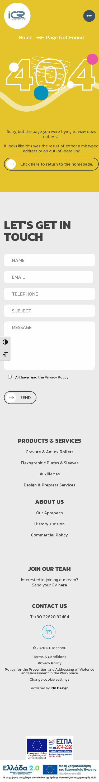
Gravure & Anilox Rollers (49, 452)
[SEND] (20, 397)
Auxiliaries (50, 474)
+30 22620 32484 (52, 617)
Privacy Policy (56, 377)
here (62, 585)
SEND (20, 397)
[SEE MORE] (51, 164)
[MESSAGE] (49, 345)
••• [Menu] (89, 15)
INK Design (59, 688)
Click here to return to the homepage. (51, 164)
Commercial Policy (49, 535)
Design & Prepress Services (49, 485)
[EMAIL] (48, 277)
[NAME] (49, 260)
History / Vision (49, 524)
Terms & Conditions (49, 657)
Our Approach (49, 513)
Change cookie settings (49, 679)
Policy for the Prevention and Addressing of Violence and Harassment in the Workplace (49, 671)
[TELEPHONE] (49, 293)
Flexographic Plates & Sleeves (49, 463)
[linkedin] (49, 634)
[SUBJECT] (49, 310)
